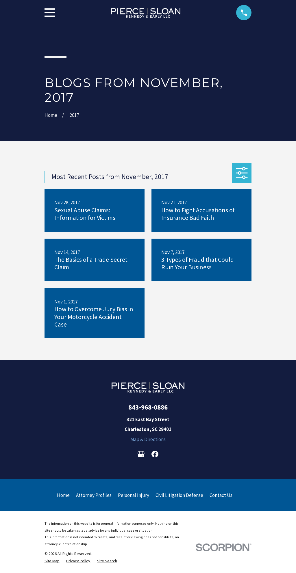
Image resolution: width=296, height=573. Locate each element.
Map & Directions (148, 439)
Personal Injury (133, 495)
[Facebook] (154, 454)
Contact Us (221, 495)
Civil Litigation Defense (179, 495)
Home (63, 495)
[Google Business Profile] (141, 454)
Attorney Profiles (94, 495)
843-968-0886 (148, 407)
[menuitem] (52, 561)
